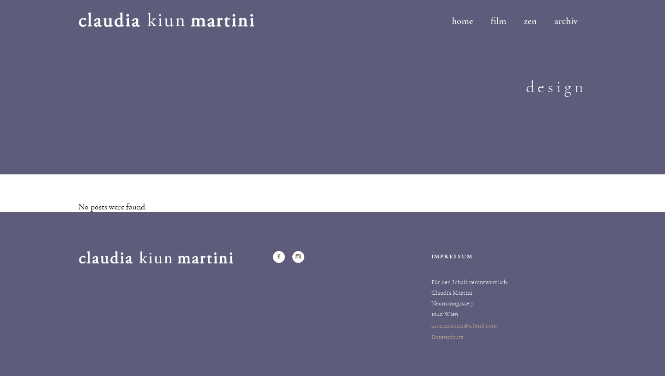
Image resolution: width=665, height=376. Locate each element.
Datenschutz (447, 337)
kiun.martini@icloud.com (464, 325)
